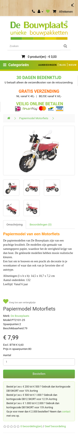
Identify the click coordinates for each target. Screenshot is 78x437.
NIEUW (73, 65)
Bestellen (39, 374)
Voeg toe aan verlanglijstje (19, 301)
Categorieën (16, 65)
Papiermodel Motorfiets (33, 118)
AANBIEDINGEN (47, 65)
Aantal (7, 355)
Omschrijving (14, 224)
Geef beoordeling (55, 426)
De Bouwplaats (20, 315)
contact (66, 411)
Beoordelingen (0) (41, 224)
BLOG (62, 65)
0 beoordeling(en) (31, 426)
